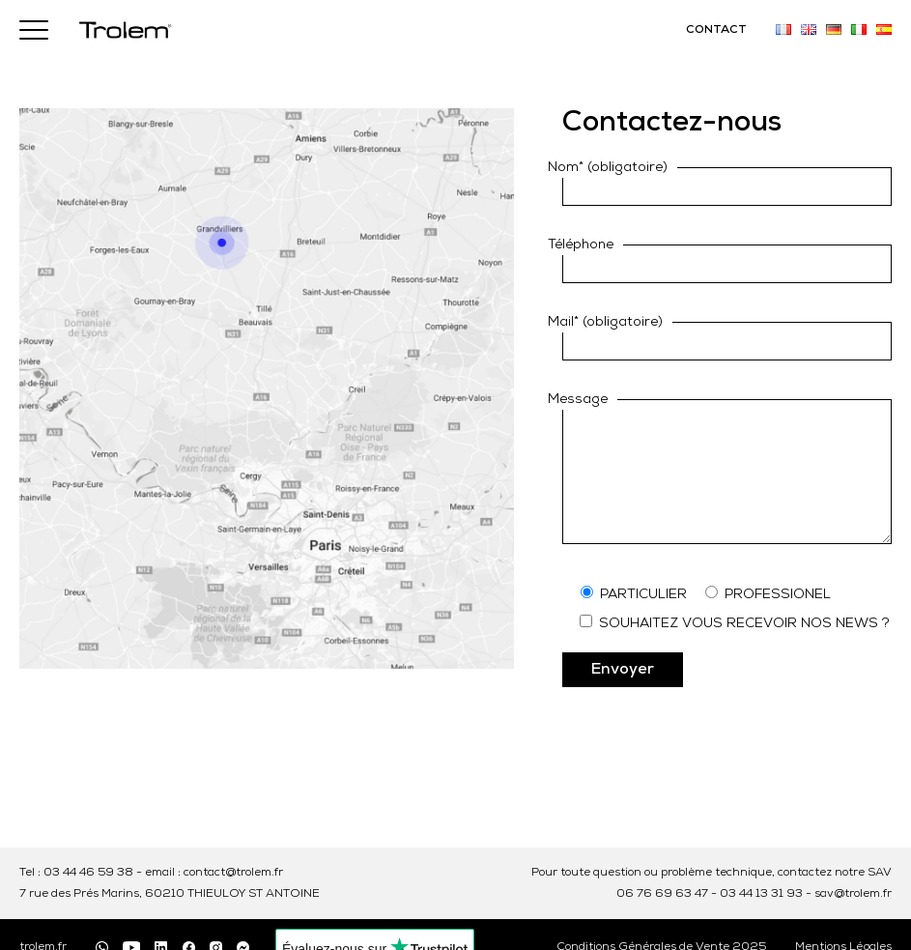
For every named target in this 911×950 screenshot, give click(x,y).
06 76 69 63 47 (662, 894)
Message (578, 399)
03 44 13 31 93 (761, 894)
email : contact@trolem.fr (214, 872)
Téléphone (580, 245)
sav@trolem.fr (853, 894)
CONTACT (716, 30)
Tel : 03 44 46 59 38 (76, 872)
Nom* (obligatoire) (608, 167)
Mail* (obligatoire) (605, 322)
